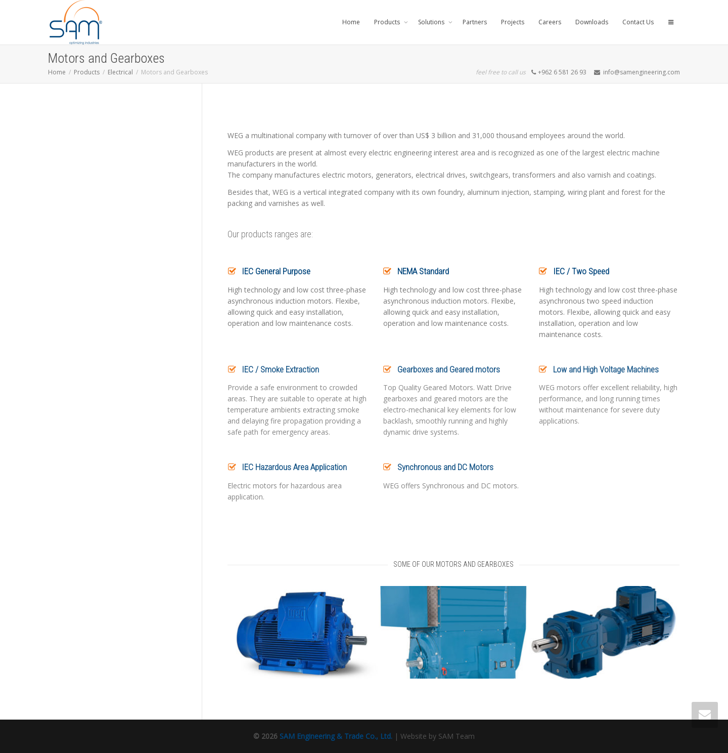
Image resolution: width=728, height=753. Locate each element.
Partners (475, 22)
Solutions (432, 22)
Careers (549, 22)
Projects (512, 22)
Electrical (120, 72)
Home (351, 22)
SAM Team (456, 736)
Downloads (591, 22)
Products (387, 22)
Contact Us (638, 22)
